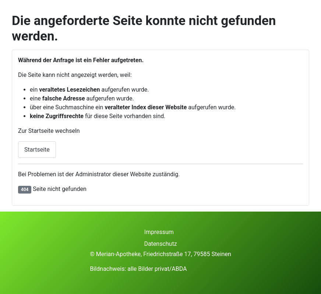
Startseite (37, 149)
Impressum (159, 232)
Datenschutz (160, 243)
